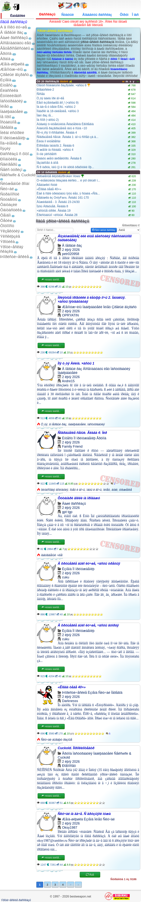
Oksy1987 (69, 827)
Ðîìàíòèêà (8, 159)
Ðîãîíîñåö (69, 766)
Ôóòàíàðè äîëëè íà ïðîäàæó (79, 498)
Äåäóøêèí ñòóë (47, 184)
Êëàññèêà (9, 90)
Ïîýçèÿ (5, 148)
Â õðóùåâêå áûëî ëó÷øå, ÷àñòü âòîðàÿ (88, 625)
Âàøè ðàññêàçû (14, 37)
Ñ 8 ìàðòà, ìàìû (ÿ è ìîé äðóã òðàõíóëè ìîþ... (65, 167)
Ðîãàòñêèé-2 (45, 89)
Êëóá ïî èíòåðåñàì (48, 141)
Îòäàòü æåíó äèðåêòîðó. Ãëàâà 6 (59, 158)
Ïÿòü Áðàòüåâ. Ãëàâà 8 (52, 206)
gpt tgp (67, 512)
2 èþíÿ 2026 (71, 250)
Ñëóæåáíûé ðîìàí (14, 183)
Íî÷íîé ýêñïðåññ (47, 154)
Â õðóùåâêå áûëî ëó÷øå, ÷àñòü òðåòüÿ (89, 563)
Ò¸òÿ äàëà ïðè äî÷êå (50, 98)
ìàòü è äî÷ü (94, 489)
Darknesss (70, 701)
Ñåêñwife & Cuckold (17, 175)
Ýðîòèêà (7, 241)
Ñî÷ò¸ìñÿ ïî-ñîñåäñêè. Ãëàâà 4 (57, 132)
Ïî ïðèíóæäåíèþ (12, 138)
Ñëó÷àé (7, 189)
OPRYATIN (70, 315)
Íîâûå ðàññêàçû (13, 22)
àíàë (115, 489)
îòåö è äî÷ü (77, 489)
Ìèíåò (4, 106)
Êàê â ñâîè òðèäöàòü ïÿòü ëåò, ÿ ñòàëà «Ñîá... (68, 193)
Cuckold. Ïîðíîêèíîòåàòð (76, 748)
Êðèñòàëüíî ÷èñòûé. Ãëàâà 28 (57, 215)
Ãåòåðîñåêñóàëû (15, 48)
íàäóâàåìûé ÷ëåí (52, 555)
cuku (65, 577)
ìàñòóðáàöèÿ (96, 424)
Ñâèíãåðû (8, 164)
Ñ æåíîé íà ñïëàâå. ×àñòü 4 (55, 149)
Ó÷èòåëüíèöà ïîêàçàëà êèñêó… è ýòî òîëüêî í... (68, 180)
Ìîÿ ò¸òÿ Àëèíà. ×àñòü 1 (76, 363)
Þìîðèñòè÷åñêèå (14, 256)
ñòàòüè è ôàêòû (62, 58)
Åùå (90, 874)
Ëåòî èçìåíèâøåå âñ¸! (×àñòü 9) (58, 102)
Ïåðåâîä (6, 127)
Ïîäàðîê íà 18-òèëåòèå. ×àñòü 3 (58, 111)
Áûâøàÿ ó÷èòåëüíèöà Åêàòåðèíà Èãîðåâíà (65, 124)
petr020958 (70, 254)
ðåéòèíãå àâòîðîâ (85, 72)
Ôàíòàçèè (8, 204)
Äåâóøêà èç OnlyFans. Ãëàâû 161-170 (63, 197)
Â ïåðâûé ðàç (11, 32)
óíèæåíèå (125, 489)
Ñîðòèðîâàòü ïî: (131, 225)
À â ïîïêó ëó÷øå (13, 27)
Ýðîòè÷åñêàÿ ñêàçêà (11, 249)
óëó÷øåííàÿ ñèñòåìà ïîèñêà (54, 52)
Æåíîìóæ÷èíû (11, 69)
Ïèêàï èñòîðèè (12, 132)
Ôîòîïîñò (7, 226)
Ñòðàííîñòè (9, 194)
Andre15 (68, 381)
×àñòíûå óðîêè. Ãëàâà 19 (53, 210)
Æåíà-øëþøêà (12, 64)
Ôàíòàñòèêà (11, 210)
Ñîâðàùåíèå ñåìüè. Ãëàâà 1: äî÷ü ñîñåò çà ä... (67, 137)
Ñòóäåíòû (8, 199)
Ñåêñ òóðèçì (11, 169)
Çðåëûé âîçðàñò (14, 74)
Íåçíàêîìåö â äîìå (47, 162)
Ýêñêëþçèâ (10, 236)
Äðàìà (5, 59)
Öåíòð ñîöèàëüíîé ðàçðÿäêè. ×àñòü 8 (63, 85)
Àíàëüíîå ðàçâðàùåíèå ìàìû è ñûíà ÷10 (62, 128)
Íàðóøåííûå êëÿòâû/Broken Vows (60, 176)
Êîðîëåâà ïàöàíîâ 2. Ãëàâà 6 (55, 145)
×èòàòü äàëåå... (51, 279)
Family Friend (72, 446)
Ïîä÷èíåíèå (8, 143)
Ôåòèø (6, 220)
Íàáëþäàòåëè (11, 111)
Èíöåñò (6, 85)
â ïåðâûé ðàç (58, 424)
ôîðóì (114, 58)
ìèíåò (106, 489)
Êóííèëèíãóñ (10, 95)
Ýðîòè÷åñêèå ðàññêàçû (16, 900)
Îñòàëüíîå (8, 122)
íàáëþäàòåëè (77, 424)
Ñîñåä (41, 94)
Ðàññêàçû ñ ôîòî (14, 154)
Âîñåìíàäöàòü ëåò (15, 43)
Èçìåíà (5, 80)
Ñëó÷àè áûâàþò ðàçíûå (56, 739)
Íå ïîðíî (5, 117)
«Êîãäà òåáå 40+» (49, 189)
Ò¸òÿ (44, 424)
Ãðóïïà (5, 53)
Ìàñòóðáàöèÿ (11, 101)
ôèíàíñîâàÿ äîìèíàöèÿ (54, 489)
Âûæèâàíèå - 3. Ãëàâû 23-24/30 (58, 202)
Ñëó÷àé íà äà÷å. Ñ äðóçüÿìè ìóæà (84, 814)
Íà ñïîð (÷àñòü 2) (48, 119)
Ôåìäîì (5, 215)
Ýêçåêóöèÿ (10, 231)
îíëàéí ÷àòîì (128, 58)
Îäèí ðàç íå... (45, 115)
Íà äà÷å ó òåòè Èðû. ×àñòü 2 (56, 106)
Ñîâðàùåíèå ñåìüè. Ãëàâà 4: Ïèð (82, 433)
